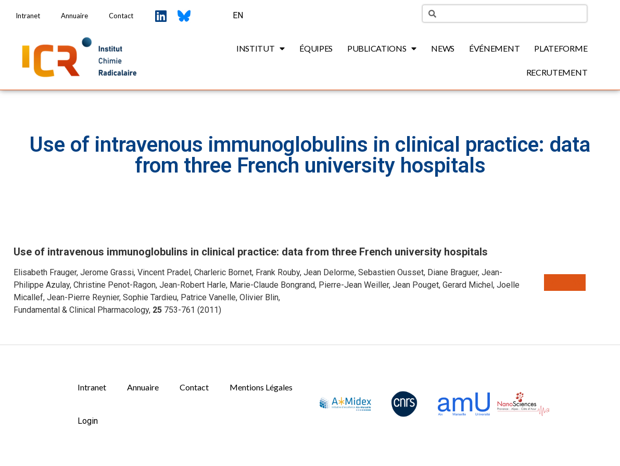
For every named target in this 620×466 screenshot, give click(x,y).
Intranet (28, 15)
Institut (260, 48)
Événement (494, 48)
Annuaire (74, 15)
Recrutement (557, 72)
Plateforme (560, 48)
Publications (381, 48)
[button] (565, 282)
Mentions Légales (261, 387)
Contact (121, 15)
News (442, 48)
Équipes (316, 48)
